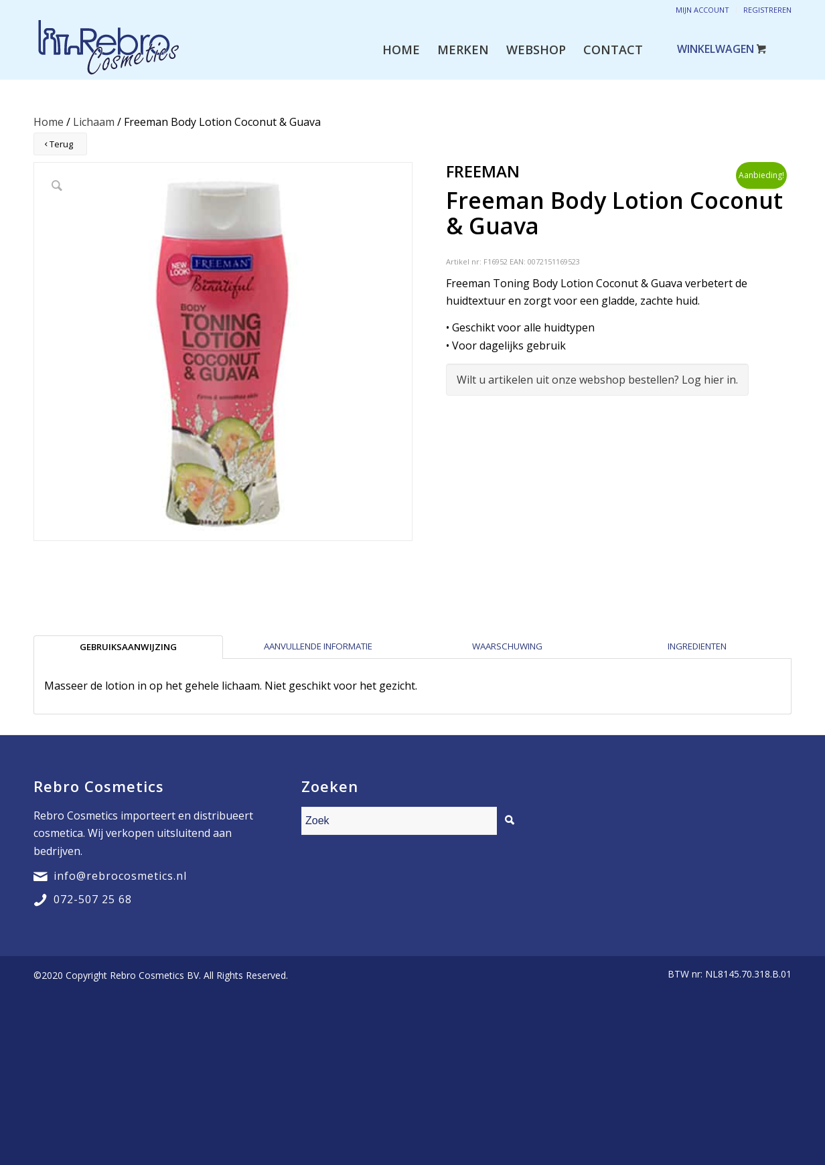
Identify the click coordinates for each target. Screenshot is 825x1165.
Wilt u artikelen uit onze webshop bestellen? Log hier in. (597, 379)
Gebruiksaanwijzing (128, 647)
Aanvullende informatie (318, 646)
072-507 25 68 (93, 899)
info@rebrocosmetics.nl (120, 875)
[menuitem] (401, 49)
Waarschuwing (507, 646)
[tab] (128, 646)
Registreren (767, 10)
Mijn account (702, 10)
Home (48, 121)
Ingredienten (697, 646)
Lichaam (94, 121)
